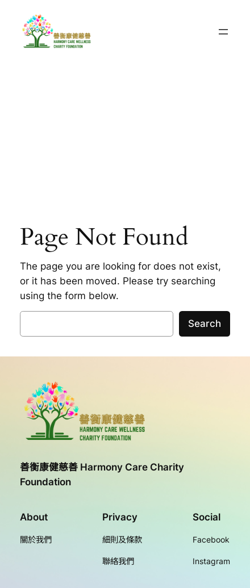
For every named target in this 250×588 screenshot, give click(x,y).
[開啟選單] (223, 32)
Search (204, 323)
